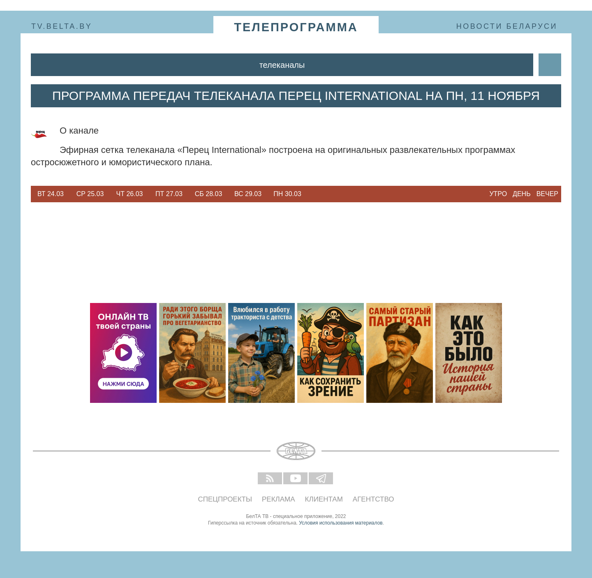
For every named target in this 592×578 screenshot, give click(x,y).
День (522, 193)
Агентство (373, 499)
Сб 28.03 (208, 193)
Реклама (278, 499)
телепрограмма (296, 27)
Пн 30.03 (287, 193)
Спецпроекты (225, 499)
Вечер (547, 193)
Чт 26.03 (129, 193)
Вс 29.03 (247, 193)
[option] (50, 194)
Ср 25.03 (90, 193)
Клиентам (324, 499)
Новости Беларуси (506, 26)
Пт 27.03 (169, 193)
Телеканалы (282, 64)
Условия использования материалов (340, 523)
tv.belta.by (61, 26)
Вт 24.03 (50, 193)
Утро (498, 193)
